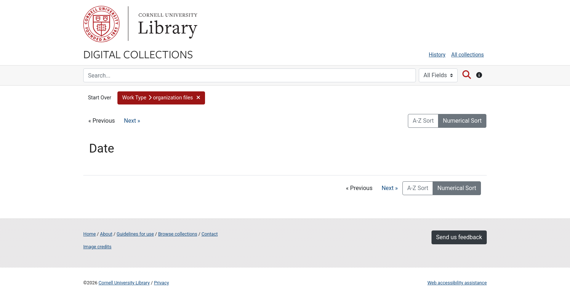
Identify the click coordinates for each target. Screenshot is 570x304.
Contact (209, 234)
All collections (467, 55)
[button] (161, 97)
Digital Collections (138, 54)
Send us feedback (459, 237)
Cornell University (101, 24)
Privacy (161, 282)
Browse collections (177, 234)
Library (167, 24)
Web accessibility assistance (457, 282)
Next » (132, 120)
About (106, 234)
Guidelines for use (135, 234)
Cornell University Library (124, 282)
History (437, 55)
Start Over (99, 98)
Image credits (97, 246)
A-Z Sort (423, 120)
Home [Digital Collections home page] (89, 234)
